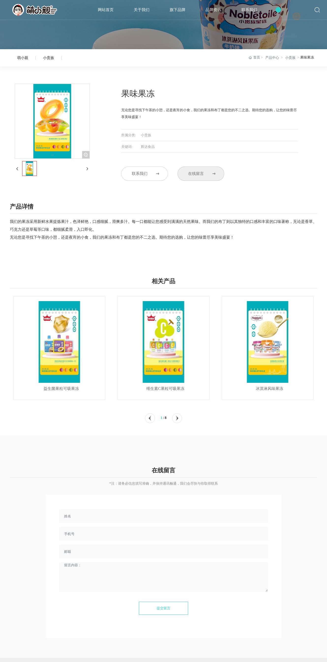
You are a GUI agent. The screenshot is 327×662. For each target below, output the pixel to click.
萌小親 (22, 59)
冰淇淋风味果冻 (269, 394)
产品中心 (272, 58)
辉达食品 (148, 148)
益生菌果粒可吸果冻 (61, 394)
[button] (150, 418)
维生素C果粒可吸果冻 (165, 394)
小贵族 (48, 59)
